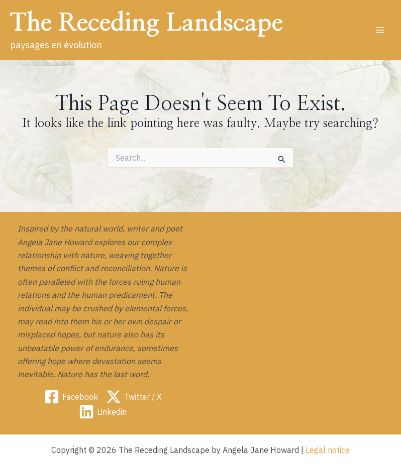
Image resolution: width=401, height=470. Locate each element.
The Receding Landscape (146, 23)
